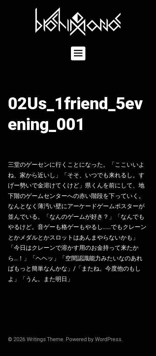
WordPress (108, 339)
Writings (36, 339)
